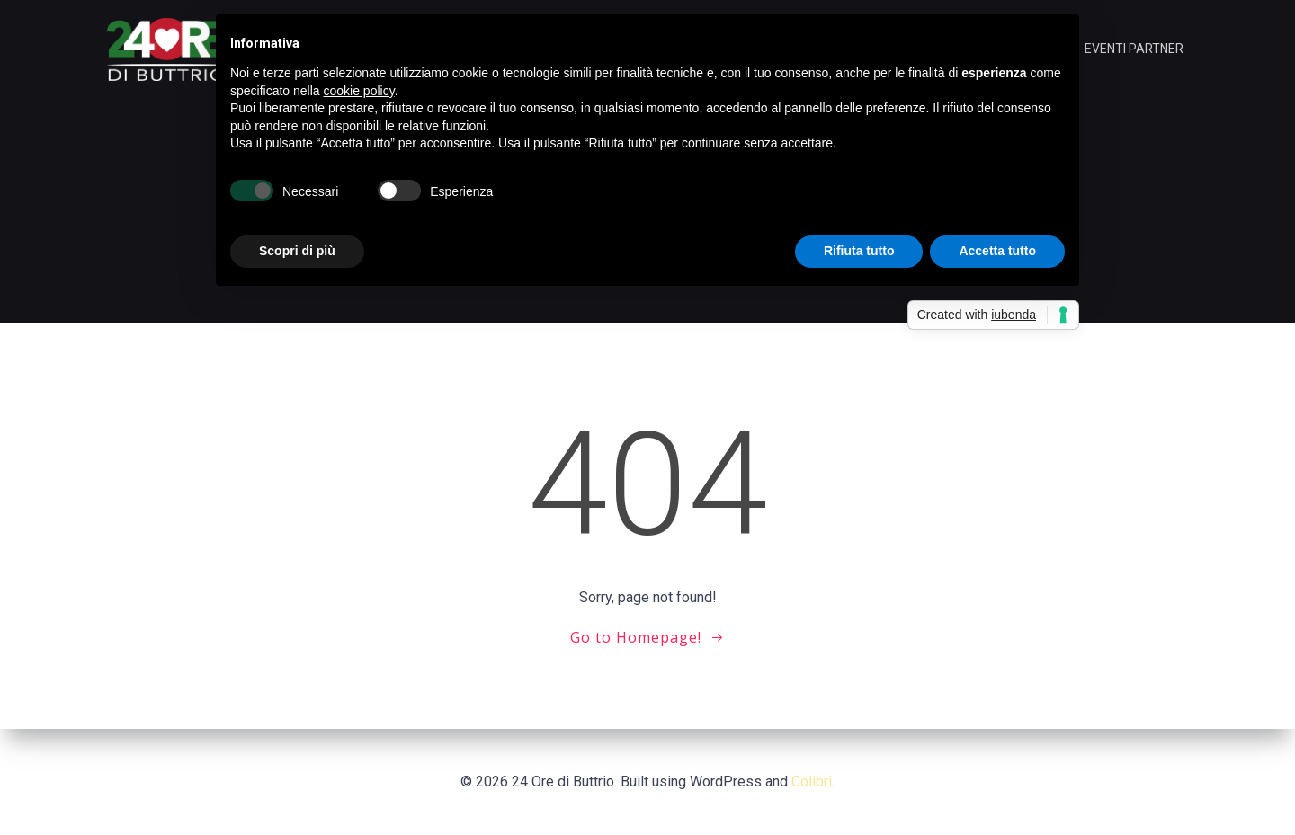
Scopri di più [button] (297, 251)
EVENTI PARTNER (1134, 48)
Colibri (811, 781)
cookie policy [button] (359, 91)
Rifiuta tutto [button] (859, 251)
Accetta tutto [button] (997, 251)
